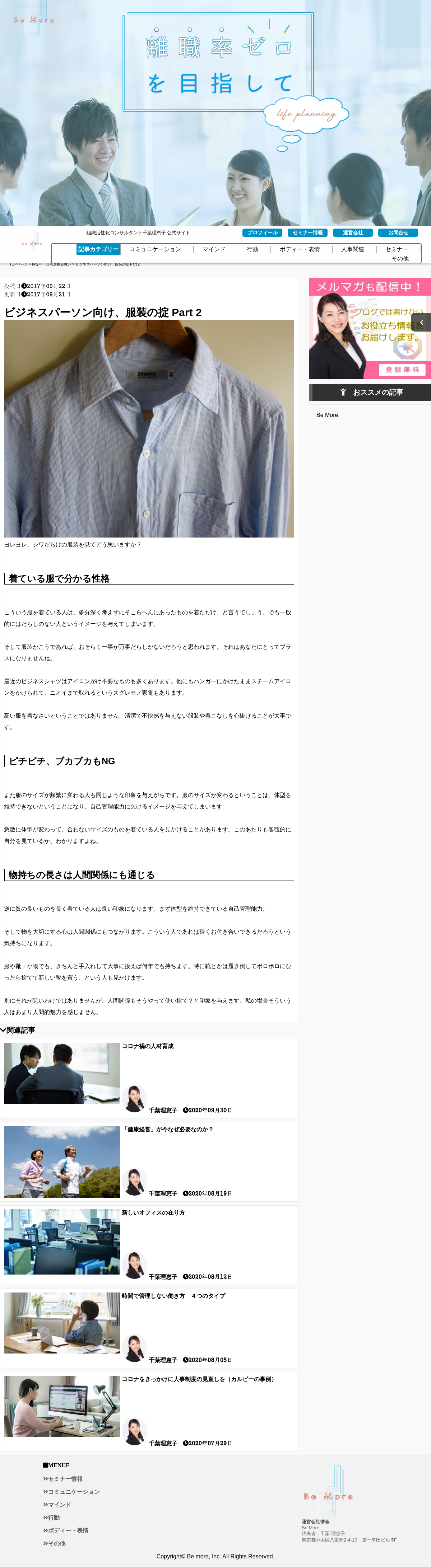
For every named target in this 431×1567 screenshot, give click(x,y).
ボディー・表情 (68, 1530)
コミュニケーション (74, 1492)
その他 (56, 1543)
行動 (54, 1517)
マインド (59, 1504)
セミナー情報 (65, 1479)
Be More (327, 415)
